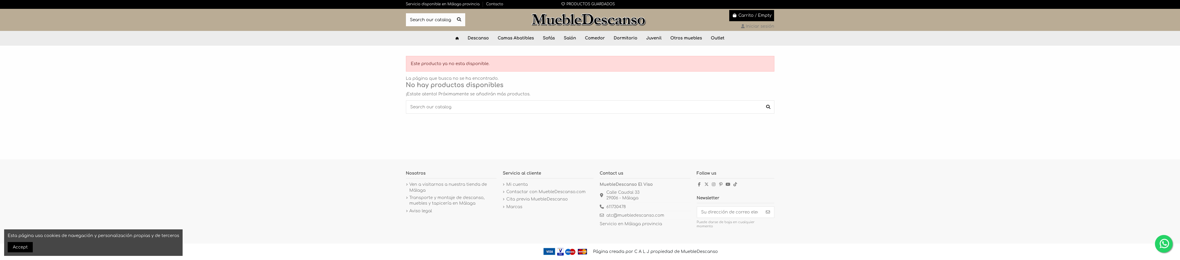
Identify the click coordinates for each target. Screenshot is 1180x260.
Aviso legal (420, 211)
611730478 (616, 207)
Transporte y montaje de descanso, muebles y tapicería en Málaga (447, 201)
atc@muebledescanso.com (635, 215)
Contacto (494, 4)
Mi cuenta (517, 184)
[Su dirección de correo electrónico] (729, 212)
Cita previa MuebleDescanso (537, 199)
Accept (20, 247)
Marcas (514, 207)
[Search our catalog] (459, 19)
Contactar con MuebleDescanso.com (546, 192)
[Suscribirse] (768, 212)
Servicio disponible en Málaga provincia (443, 4)
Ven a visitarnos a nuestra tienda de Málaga (448, 187)
